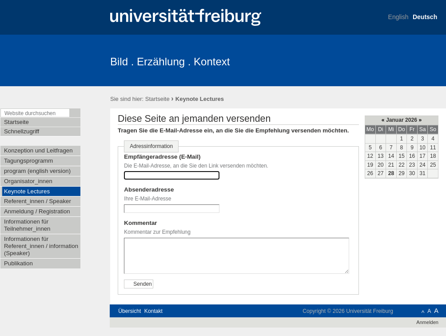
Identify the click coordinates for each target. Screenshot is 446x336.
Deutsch (425, 16)
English (398, 16)
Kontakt (153, 311)
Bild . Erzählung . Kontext (170, 62)
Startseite (157, 99)
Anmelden (427, 322)
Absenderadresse (149, 189)
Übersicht (129, 311)
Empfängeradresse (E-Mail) (162, 156)
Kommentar (140, 223)
